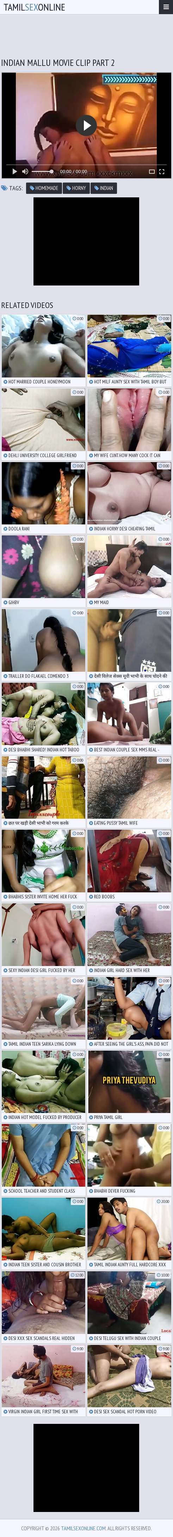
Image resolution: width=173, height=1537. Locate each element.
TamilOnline (34, 6)
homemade (44, 188)
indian (103, 188)
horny (76, 188)
